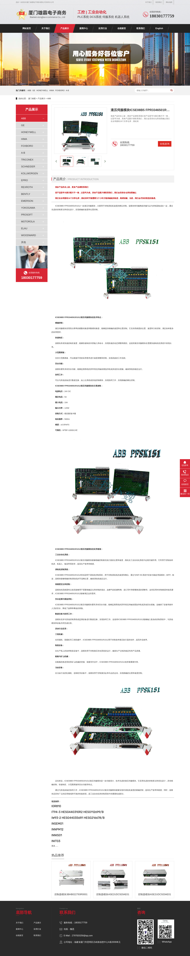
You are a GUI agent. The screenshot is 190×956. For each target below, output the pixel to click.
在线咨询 (164, 144)
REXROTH (27, 187)
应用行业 (102, 28)
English (159, 28)
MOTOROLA (28, 221)
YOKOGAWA (28, 208)
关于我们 (148, 2)
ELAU (24, 228)
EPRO (24, 180)
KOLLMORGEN (29, 173)
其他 (23, 242)
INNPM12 (57, 829)
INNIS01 (56, 835)
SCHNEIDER (28, 166)
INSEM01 (57, 823)
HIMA (51, 90)
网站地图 (169, 2)
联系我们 (159, 2)
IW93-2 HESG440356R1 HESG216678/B (77, 818)
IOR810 (56, 806)
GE (33, 90)
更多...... (54, 846)
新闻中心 (83, 28)
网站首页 (26, 28)
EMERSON (27, 201)
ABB (29, 90)
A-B (67, 90)
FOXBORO (60, 90)
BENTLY (25, 194)
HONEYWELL (42, 90)
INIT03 (55, 841)
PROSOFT (27, 214)
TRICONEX (27, 159)
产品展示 (64, 28)
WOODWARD (28, 235)
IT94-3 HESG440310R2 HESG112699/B (77, 812)
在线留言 (121, 28)
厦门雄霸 (32, 98)
